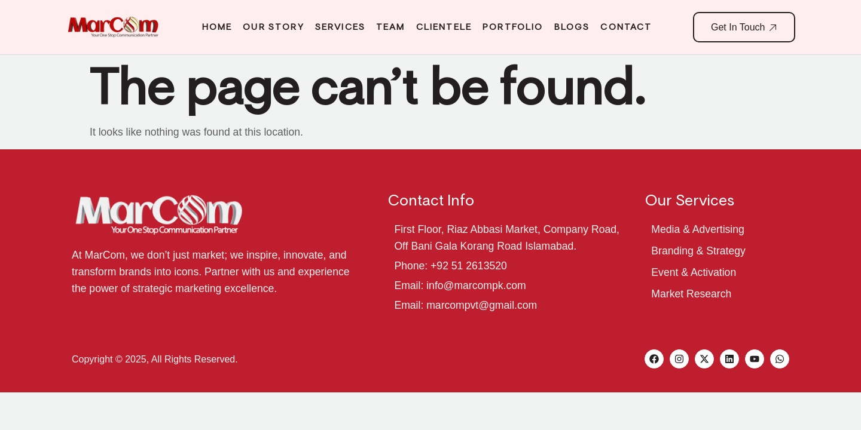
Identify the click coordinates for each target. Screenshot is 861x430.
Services (340, 27)
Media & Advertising (697, 229)
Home (217, 27)
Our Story (273, 27)
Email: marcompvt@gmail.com (465, 305)
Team (390, 27)
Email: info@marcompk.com (460, 285)
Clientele (444, 27)
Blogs (572, 27)
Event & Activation (693, 272)
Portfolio (513, 27)
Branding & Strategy (698, 251)
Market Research (691, 294)
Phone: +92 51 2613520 (450, 266)
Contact (626, 27)
